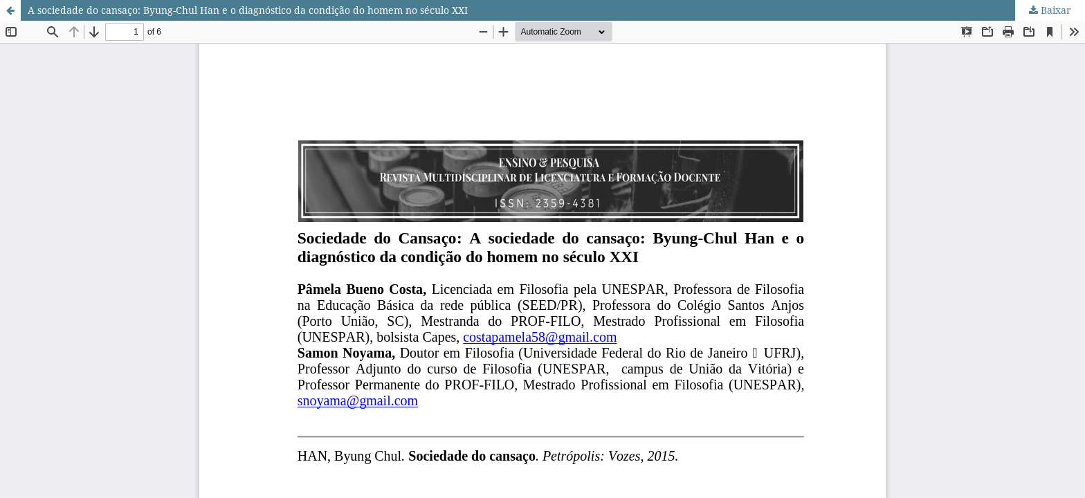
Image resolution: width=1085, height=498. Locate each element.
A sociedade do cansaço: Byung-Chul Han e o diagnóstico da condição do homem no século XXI (248, 10)
